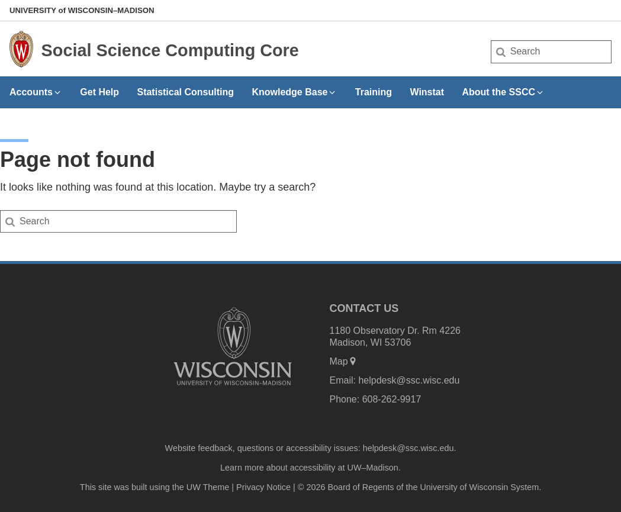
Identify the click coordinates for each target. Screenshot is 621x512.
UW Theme (208, 487)
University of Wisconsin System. (480, 487)
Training (373, 92)
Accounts (35, 92)
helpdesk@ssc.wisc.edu (408, 380)
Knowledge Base (294, 92)
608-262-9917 (391, 399)
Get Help (99, 92)
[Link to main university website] (232, 387)
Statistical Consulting (185, 92)
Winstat (427, 92)
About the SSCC (503, 92)
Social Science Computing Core (170, 50)
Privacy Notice (263, 487)
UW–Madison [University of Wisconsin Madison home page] (82, 10)
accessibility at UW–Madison (344, 467)
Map (344, 361)
